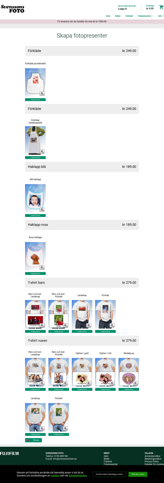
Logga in (122, 8)
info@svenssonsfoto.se (65, 458)
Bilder (118, 16)
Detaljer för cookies (154, 464)
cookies (55, 475)
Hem (108, 16)
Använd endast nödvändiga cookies (109, 474)
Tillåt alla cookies (137, 474)
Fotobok (129, 16)
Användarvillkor (152, 456)
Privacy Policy (152, 461)
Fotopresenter (145, 16)
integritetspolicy (78, 475)
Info (161, 16)
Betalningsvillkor (153, 458)
